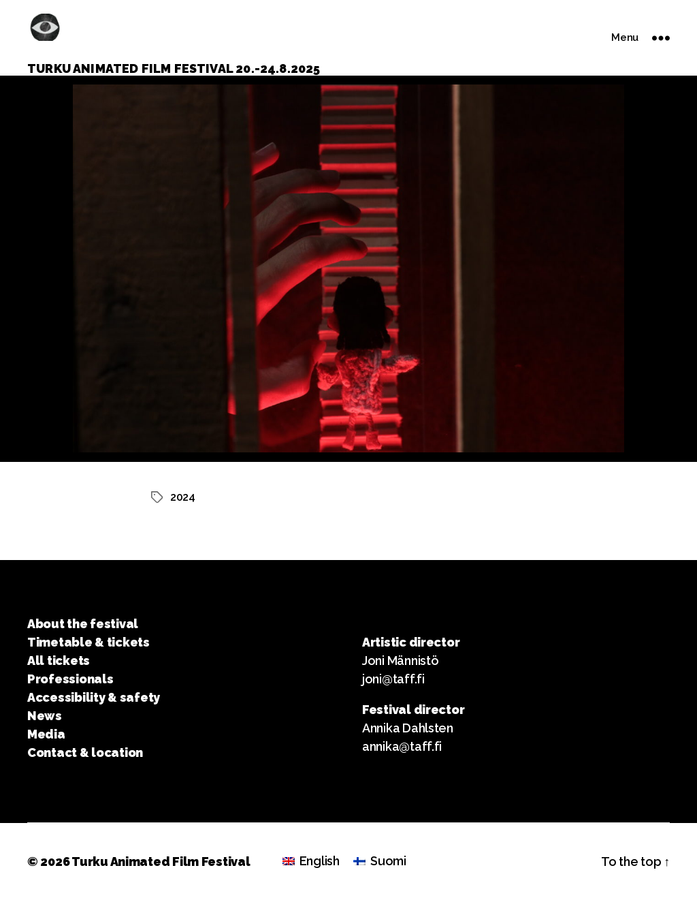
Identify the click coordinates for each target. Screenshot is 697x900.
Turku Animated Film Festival (160, 861)
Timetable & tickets (88, 642)
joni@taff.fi (393, 679)
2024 (182, 497)
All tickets (58, 660)
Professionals (70, 679)
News (44, 716)
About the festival (82, 624)
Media (46, 734)
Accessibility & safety (93, 697)
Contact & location (85, 752)
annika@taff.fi (402, 746)
